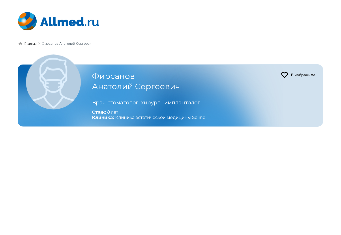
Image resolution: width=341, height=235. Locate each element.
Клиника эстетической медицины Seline (160, 117)
